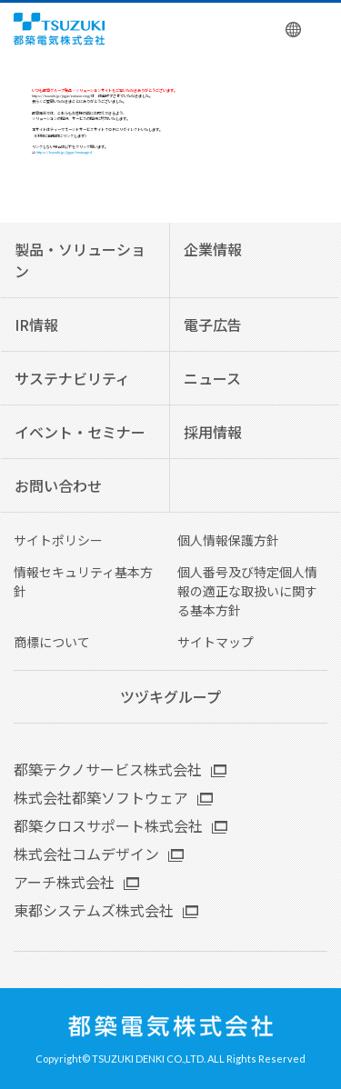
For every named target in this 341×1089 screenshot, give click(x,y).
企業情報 (213, 249)
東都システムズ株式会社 (94, 910)
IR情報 (36, 324)
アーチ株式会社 (64, 882)
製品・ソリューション (80, 260)
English (294, 29)
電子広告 (213, 324)
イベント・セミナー (80, 432)
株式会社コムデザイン (86, 853)
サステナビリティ (72, 378)
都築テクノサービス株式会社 (108, 769)
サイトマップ (215, 642)
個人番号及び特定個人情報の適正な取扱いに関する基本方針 (247, 591)
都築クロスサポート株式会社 (108, 825)
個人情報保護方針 (228, 540)
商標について (52, 642)
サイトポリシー (58, 540)
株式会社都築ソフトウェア (101, 797)
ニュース (212, 378)
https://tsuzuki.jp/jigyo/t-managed (64, 152)
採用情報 (213, 432)
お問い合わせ (58, 485)
